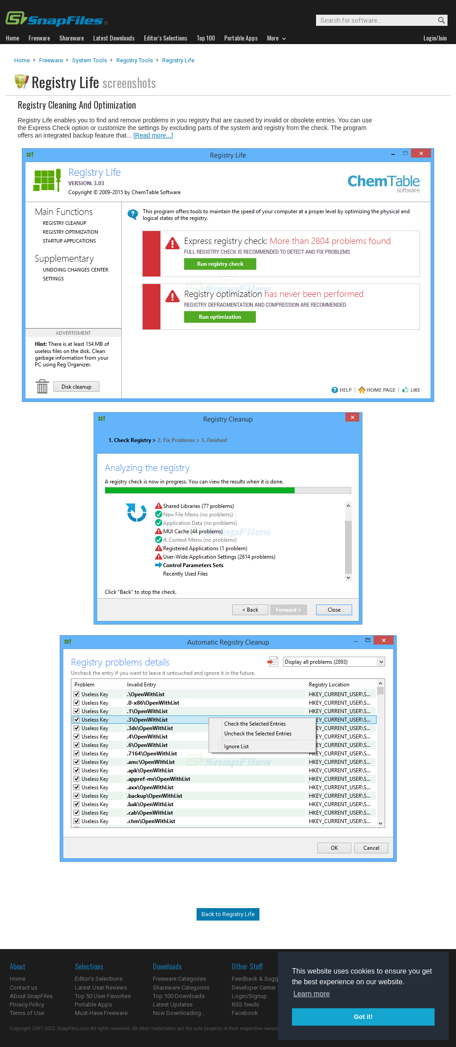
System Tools (89, 60)
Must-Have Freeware (101, 1013)
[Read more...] (153, 135)
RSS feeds (245, 1004)
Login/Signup (249, 996)
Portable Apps (93, 1004)
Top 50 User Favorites (103, 996)
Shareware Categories (181, 987)
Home (22, 60)
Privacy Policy (27, 1004)
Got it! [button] (363, 1016)
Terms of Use (27, 1013)
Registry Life (178, 60)
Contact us (23, 987)
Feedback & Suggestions (264, 978)
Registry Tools (134, 60)
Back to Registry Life (228, 914)
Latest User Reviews (101, 987)
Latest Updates (173, 1004)
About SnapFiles (31, 996)
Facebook (245, 1013)
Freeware (51, 60)
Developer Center (254, 987)
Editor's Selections (99, 978)
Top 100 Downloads (179, 996)
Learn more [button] (311, 994)
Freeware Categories (179, 978)
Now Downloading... (179, 1013)
